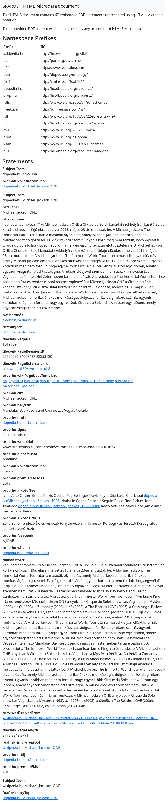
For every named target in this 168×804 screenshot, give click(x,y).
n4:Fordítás (124, 380)
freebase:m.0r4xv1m (19, 320)
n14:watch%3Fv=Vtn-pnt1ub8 (26, 368)
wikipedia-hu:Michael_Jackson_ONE (31, 747)
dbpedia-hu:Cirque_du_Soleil (26, 552)
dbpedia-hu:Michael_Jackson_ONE (30, 186)
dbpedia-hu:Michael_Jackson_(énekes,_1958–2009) (59, 506)
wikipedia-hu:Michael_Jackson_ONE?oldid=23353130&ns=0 (50, 718)
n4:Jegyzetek (13, 380)
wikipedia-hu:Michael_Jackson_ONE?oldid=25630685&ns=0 (87, 723)
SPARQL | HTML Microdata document (41, 6)
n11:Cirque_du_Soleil (20, 332)
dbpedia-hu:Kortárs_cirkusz (25, 422)
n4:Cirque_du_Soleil (56, 380)
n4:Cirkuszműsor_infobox (93, 380)
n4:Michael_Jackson (19, 386)
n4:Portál (31, 380)
